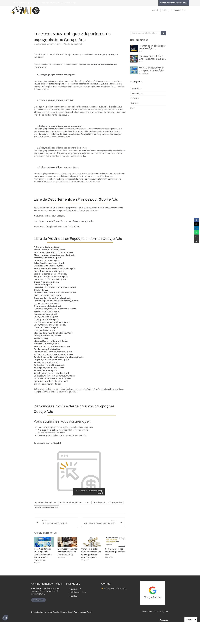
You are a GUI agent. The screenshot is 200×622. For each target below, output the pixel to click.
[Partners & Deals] (177, 10)
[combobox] (190, 619)
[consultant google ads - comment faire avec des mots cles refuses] (134, 70)
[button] (5, 618)
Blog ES (133, 103)
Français (189, 619)
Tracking (133, 98)
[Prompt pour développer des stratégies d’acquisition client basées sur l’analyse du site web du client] (134, 48)
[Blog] (164, 10)
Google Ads (135, 88)
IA (131, 108)
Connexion (164, 620)
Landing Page (136, 93)
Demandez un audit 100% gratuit (47, 443)
